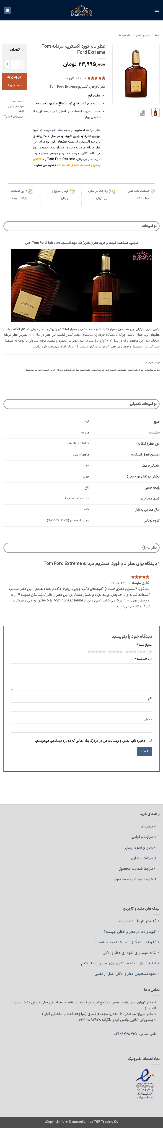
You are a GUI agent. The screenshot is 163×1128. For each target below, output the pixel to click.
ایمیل (148, 719)
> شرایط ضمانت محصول (137, 869)
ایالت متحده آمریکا (76, 498)
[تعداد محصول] (14, 64)
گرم (87, 421)
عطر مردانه (124, 35)
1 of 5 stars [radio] (151, 652)
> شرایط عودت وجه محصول (135, 879)
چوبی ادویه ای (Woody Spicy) (68, 520)
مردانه (85, 432)
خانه (157, 35)
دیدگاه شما (143, 659)
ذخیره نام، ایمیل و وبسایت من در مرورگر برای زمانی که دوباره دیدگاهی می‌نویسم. (90, 741)
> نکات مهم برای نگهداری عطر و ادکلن (131, 953)
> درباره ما (148, 826)
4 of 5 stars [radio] (116, 652)
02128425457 (125, 1034)
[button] (157, 10)
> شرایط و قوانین (143, 837)
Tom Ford (10, 117)
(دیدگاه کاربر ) (75, 78)
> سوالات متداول (143, 858)
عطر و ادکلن (142, 35)
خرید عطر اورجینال (89, 159)
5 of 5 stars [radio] (97, 652)
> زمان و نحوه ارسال (140, 847)
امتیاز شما (144, 645)
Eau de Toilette (78, 443)
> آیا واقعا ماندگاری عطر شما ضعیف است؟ (127, 942)
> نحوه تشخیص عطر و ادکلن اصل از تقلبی (127, 974)
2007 (86, 509)
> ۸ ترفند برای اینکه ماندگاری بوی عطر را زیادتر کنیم (120, 963)
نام (150, 698)
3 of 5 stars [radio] (131, 652)
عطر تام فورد (54, 130)
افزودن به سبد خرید (14, 81)
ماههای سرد (81, 454)
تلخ (87, 487)
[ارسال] (8, 26)
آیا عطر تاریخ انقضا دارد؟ (137, 921)
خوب (86, 465)
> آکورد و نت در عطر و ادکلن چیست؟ (131, 932)
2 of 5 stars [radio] (143, 652)
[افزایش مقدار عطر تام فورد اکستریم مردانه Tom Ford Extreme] (7, 64)
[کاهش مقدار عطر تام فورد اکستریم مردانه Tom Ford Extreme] (22, 64)
